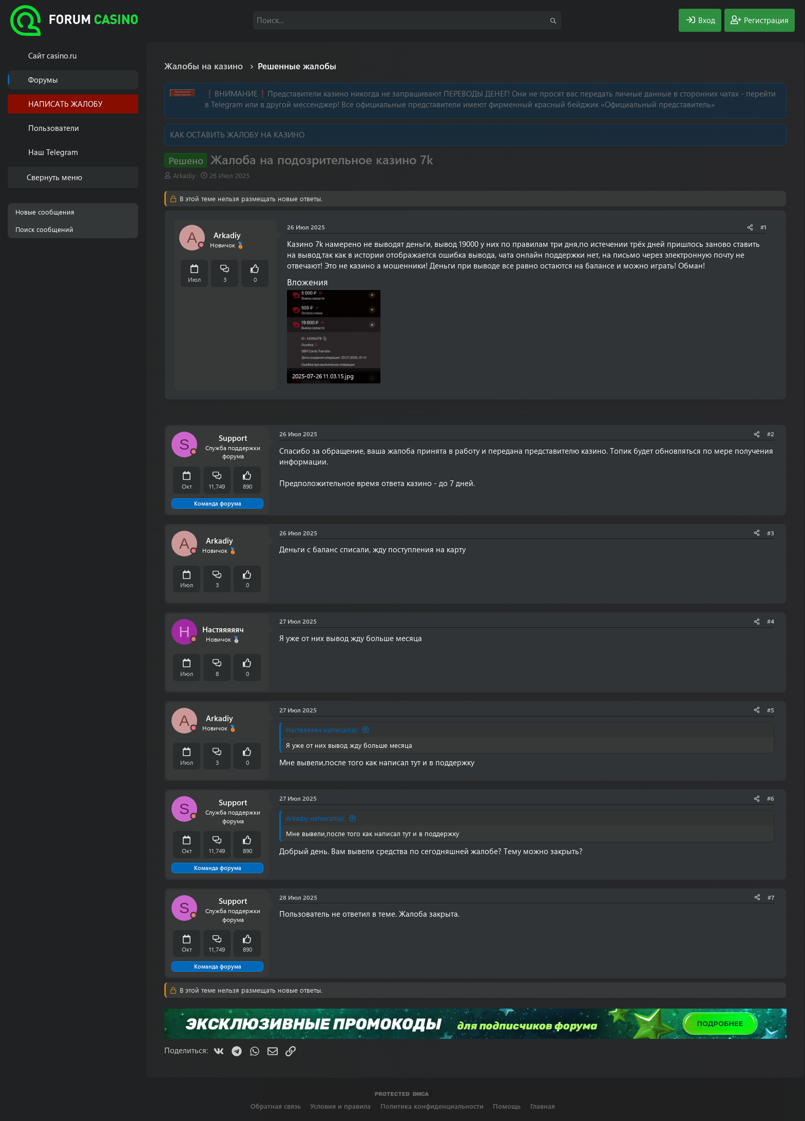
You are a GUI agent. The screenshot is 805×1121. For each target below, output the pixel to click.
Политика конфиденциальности (432, 1105)
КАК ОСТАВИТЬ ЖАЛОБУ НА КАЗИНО (237, 134)
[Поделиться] (750, 227)
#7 (771, 897)
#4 (770, 621)
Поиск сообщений (44, 229)
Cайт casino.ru (52, 55)
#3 (770, 533)
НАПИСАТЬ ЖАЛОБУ (65, 104)
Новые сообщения (44, 211)
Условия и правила (340, 1105)
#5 (770, 710)
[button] (132, 128)
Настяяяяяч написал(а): (322, 729)
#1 (763, 227)
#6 (770, 798)
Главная (542, 1105)
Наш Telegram (53, 152)
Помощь (507, 1105)
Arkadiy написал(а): (316, 818)
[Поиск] (407, 20)
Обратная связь (276, 1105)
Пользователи (53, 128)
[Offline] (201, 245)
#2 (770, 434)
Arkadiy (184, 175)
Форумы (43, 79)
